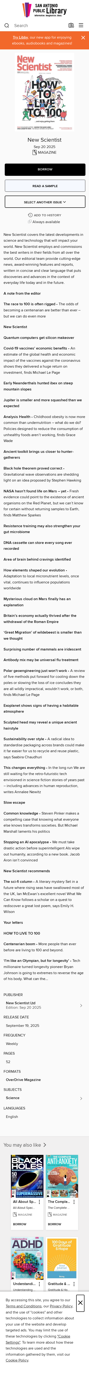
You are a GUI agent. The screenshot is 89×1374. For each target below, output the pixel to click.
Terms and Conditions (24, 1306)
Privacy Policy (61, 1306)
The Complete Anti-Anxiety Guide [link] (60, 1202)
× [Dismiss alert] (83, 38)
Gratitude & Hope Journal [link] (60, 1284)
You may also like (25, 1145)
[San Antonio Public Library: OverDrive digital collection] (44, 10)
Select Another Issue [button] (45, 202)
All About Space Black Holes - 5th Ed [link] (25, 1202)
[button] (45, 170)
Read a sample (45, 186)
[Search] (7, 25)
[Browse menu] (81, 25)
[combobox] (35, 25)
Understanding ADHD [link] (25, 1284)
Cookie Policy (17, 1360)
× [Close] (80, 1303)
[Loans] (71, 26)
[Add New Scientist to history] (45, 215)
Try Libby (20, 37)
